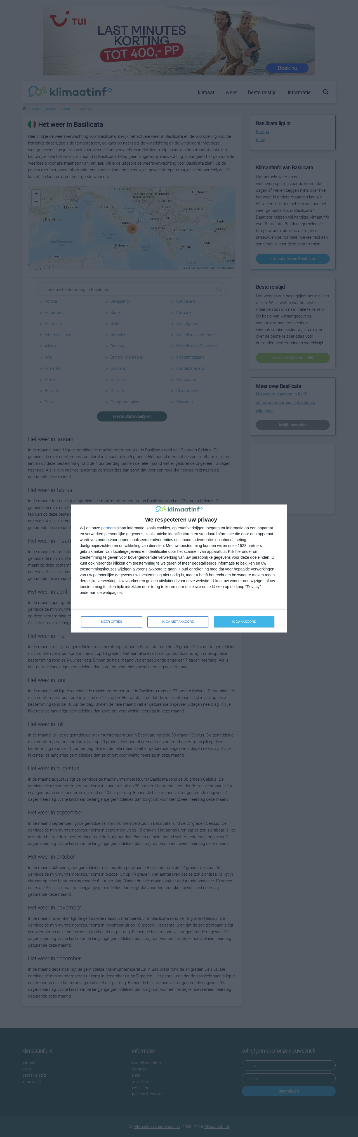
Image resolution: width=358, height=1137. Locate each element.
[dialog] (179, 568)
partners (108, 528)
